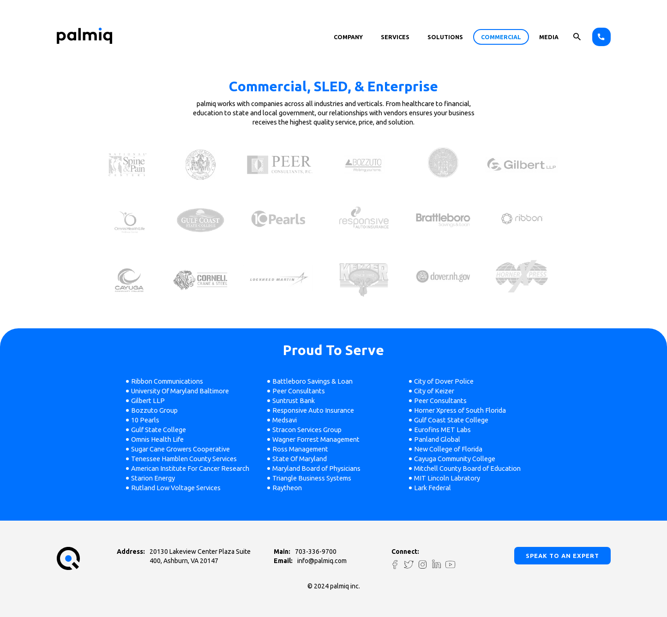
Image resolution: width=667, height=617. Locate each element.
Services (395, 37)
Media (549, 37)
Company (348, 37)
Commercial (501, 37)
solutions (445, 37)
